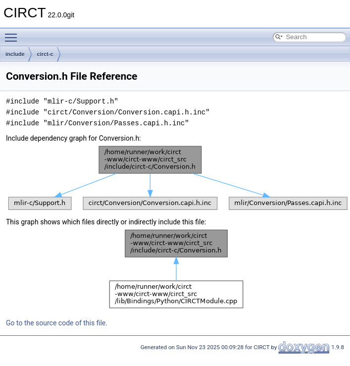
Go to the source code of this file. (56, 323)
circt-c (45, 54)
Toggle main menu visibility (13, 33)
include (15, 54)
